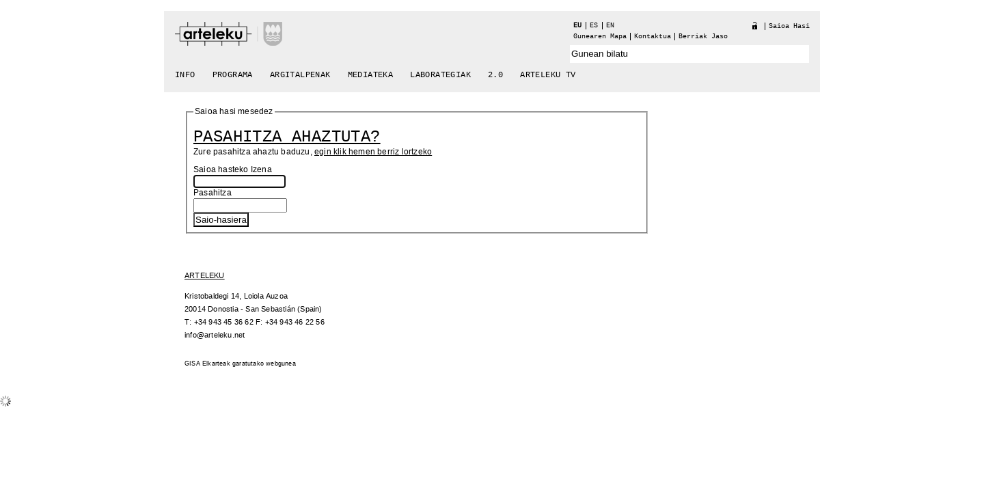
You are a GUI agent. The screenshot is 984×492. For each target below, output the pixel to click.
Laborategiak (440, 75)
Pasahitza (212, 193)
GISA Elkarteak (207, 364)
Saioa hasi (789, 26)
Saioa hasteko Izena (232, 170)
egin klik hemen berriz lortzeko (373, 152)
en (610, 25)
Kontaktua (652, 36)
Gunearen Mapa (600, 36)
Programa (233, 75)
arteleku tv (547, 75)
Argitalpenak (300, 75)
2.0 (495, 75)
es (594, 25)
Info (185, 75)
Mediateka (371, 75)
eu (577, 25)
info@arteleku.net (214, 335)
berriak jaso (703, 36)
